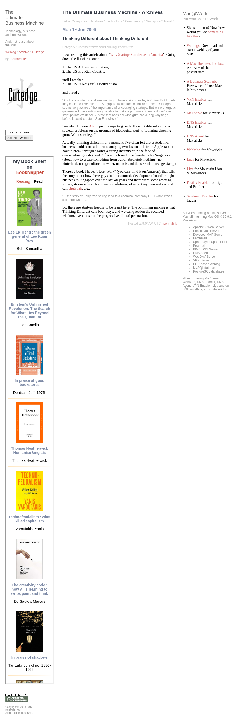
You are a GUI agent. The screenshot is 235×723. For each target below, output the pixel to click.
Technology (114, 21)
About (93, 126)
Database (96, 21)
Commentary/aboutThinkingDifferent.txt (105, 47)
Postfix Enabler (198, 183)
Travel (168, 21)
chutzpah (75, 188)
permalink (170, 223)
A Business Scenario (202, 81)
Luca (190, 159)
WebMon (193, 150)
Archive (24, 52)
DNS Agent (195, 136)
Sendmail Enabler (200, 196)
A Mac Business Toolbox (205, 64)
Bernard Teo (18, 59)
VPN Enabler (197, 99)
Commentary (134, 21)
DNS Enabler (197, 123)
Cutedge (38, 52)
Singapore (153, 21)
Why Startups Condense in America (136, 55)
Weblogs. (193, 46)
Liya (190, 169)
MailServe (194, 113)
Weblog (11, 52)
